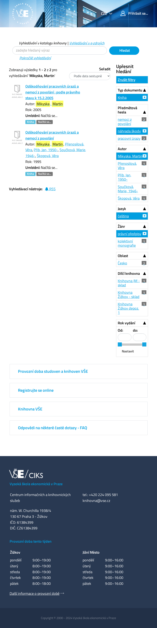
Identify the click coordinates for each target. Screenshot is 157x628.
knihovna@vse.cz (96, 500)
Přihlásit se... (134, 13)
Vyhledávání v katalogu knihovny (42, 43)
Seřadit (104, 69)
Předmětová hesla (127, 110)
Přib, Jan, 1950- (46, 150)
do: (135, 330)
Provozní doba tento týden (31, 541)
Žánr (121, 226)
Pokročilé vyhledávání (35, 58)
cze (104, 13)
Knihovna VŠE (30, 409)
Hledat (124, 50)
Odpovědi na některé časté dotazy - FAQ (52, 428)
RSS (50, 189)
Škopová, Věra (48, 155)
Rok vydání (126, 323)
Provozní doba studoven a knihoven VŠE (53, 371)
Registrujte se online (36, 390)
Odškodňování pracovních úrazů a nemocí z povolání (52, 135)
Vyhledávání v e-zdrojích (86, 43)
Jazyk (122, 208)
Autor (122, 149)
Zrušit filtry (126, 79)
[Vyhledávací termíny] (59, 50)
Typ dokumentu (130, 90)
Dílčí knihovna (129, 273)
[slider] (120, 344)
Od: (120, 330)
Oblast (123, 255)
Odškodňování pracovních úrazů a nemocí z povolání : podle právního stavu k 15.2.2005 (52, 92)
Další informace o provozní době (34, 593)
